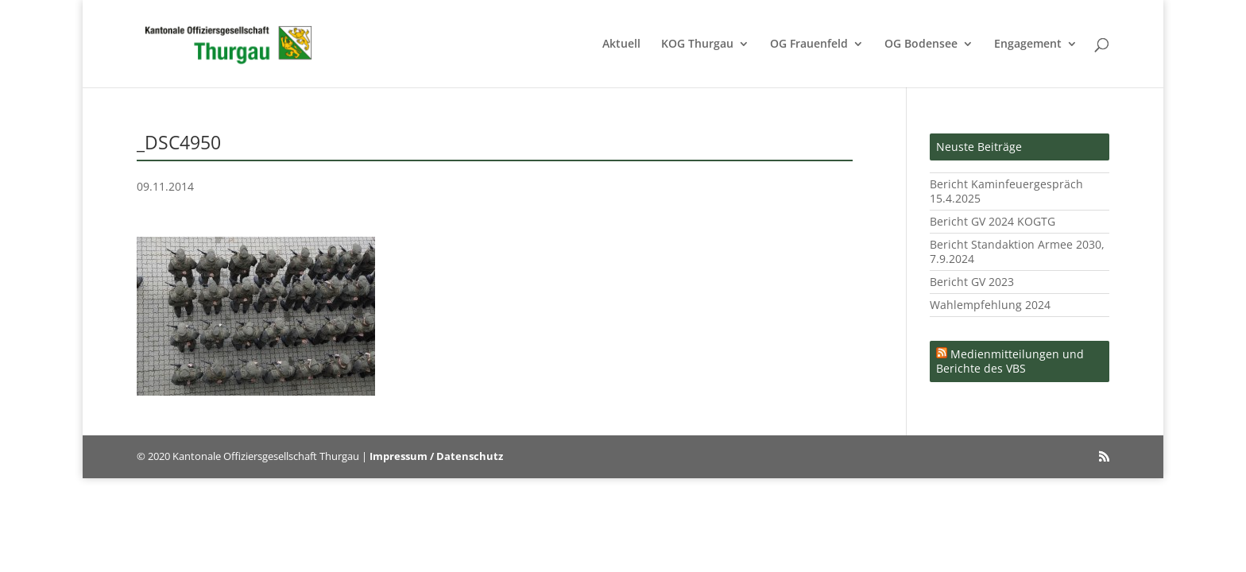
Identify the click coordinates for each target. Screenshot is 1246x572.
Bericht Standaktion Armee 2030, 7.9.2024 (1017, 251)
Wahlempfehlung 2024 (990, 304)
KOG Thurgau (697, 44)
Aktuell (621, 44)
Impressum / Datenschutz (436, 456)
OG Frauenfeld (809, 44)
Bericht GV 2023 (972, 281)
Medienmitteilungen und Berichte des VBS (1010, 361)
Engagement (1028, 44)
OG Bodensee (921, 44)
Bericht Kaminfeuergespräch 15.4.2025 (1006, 191)
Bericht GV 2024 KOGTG (992, 221)
